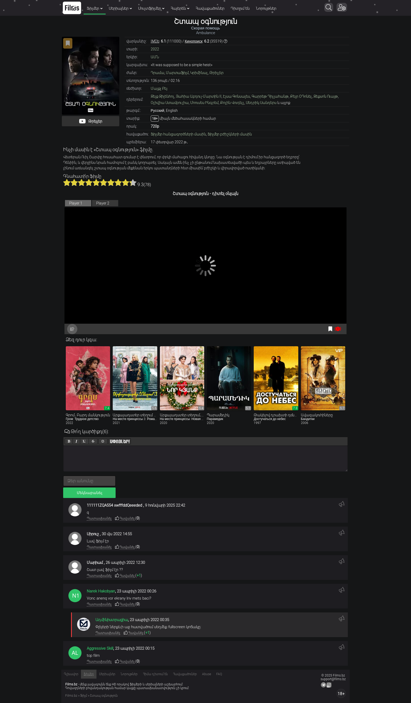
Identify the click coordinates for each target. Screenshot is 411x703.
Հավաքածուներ (210, 8)
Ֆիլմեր (94, 8)
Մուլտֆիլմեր (151, 8)
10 (133, 182)
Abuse (206, 674)
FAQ (219, 674)
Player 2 (102, 203)
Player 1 (75, 203)
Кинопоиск (194, 41)
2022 (155, 49)
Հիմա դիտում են (155, 674)
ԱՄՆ (155, 57)
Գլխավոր (71, 674)
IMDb (155, 41)
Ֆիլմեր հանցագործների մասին (178, 134)
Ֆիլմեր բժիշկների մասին (230, 134)
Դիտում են (240, 8)
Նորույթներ (266, 8)
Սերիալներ (120, 8)
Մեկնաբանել (89, 493)
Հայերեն (180, 8)
